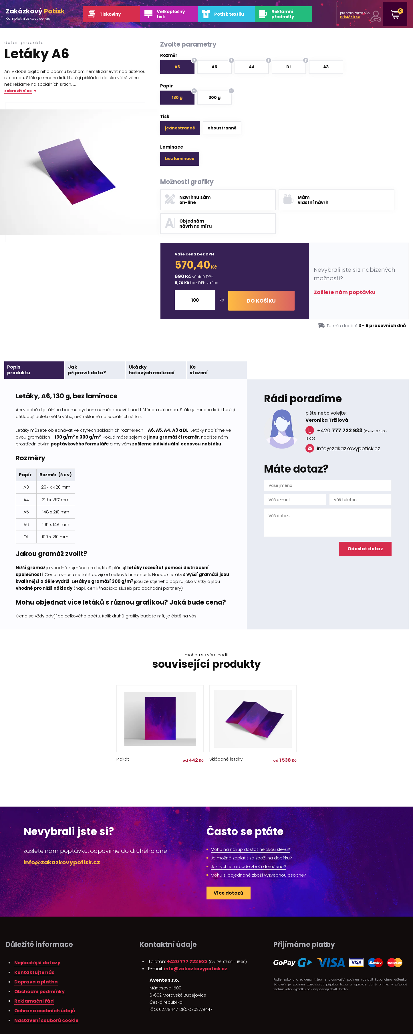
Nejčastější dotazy (37, 939)
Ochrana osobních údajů (44, 987)
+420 (333, 407)
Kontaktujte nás (34, 949)
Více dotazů (228, 869)
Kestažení (199, 346)
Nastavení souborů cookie (46, 997)
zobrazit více (18, 91)
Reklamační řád (34, 977)
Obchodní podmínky (39, 968)
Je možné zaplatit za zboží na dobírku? (251, 834)
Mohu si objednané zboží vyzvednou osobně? (258, 852)
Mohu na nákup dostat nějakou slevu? (250, 826)
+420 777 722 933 (187, 938)
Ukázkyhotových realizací (152, 346)
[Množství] (198, 277)
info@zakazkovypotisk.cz (342, 425)
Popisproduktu (18, 346)
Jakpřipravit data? (87, 346)
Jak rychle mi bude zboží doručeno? (248, 843)
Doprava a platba (36, 958)
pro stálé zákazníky (350, 14)
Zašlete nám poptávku (345, 268)
